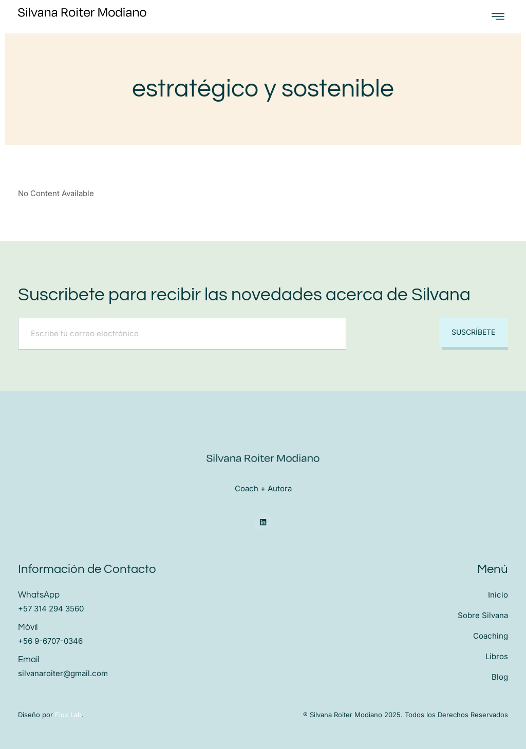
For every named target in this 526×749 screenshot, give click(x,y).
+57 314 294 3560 (51, 608)
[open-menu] (498, 16)
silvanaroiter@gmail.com (63, 673)
